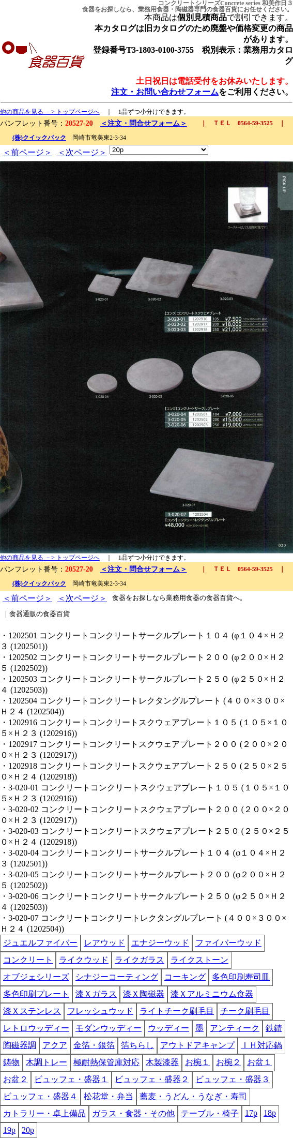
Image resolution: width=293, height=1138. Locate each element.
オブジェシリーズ (36, 976)
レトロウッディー (36, 1028)
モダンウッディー (108, 1028)
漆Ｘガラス (96, 994)
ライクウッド (84, 959)
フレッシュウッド (100, 1011)
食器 (88, 9)
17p (251, 1113)
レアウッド (104, 942)
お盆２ (15, 1079)
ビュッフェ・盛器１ (71, 1079)
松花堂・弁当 (108, 1096)
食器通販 (22, 614)
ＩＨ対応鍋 (261, 1045)
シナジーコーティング (116, 976)
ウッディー (168, 1028)
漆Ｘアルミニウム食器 (212, 994)
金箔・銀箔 (94, 1045)
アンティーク (234, 1028)
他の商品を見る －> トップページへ (50, 111)
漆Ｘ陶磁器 (143, 994)
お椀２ (228, 1062)
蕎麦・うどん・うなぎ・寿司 (193, 1096)
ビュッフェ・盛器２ (152, 1079)
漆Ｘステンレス (32, 1011)
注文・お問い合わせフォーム (165, 91)
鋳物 (11, 1062)
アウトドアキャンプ (197, 1045)
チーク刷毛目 (245, 1011)
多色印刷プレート (36, 994)
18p (270, 1113)
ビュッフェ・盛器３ (232, 1079)
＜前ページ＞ (27, 152)
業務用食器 (153, 9)
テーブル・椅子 (210, 1113)
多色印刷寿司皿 (241, 976)
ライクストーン (199, 959)
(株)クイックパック (39, 137)
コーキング (185, 976)
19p (9, 1130)
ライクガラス (139, 959)
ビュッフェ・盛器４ (40, 1096)
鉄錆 (274, 1028)
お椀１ (197, 1062)
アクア (54, 1045)
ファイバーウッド (228, 942)
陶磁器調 (19, 1045)
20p (28, 1130)
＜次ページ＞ (82, 152)
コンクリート (28, 959)
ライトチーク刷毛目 (177, 1011)
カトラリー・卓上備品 (44, 1113)
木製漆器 (162, 1062)
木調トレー (46, 1062)
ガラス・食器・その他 (133, 1113)
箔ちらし (137, 1045)
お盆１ (259, 1062)
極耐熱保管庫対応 (106, 1062)
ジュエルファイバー (40, 942)
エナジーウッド (160, 942)
